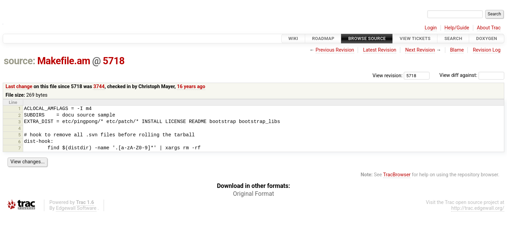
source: (19, 61)
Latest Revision (380, 50)
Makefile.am (63, 61)
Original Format (253, 193)
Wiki (293, 38)
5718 (113, 61)
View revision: (388, 75)
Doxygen (486, 38)
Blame (457, 50)
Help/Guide (457, 28)
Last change (18, 87)
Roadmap (323, 38)
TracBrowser (397, 175)
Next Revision (420, 50)
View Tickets (415, 38)
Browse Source (367, 38)
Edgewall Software (76, 208)
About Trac (489, 28)
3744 (99, 87)
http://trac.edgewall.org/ (477, 208)
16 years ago (191, 87)
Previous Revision (335, 50)
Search (453, 38)
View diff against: (471, 75)
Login (430, 28)
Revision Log (487, 50)
